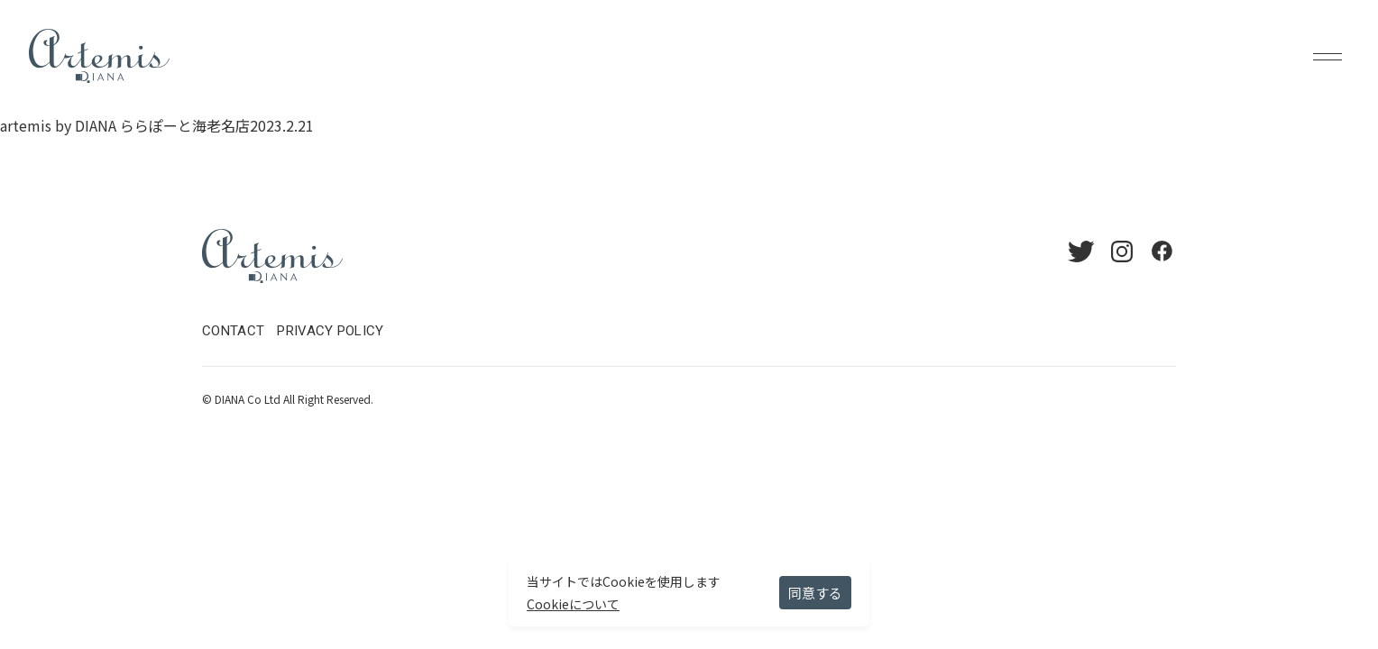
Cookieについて (573, 604)
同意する (815, 592)
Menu (1327, 56)
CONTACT (233, 331)
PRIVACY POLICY (330, 331)
